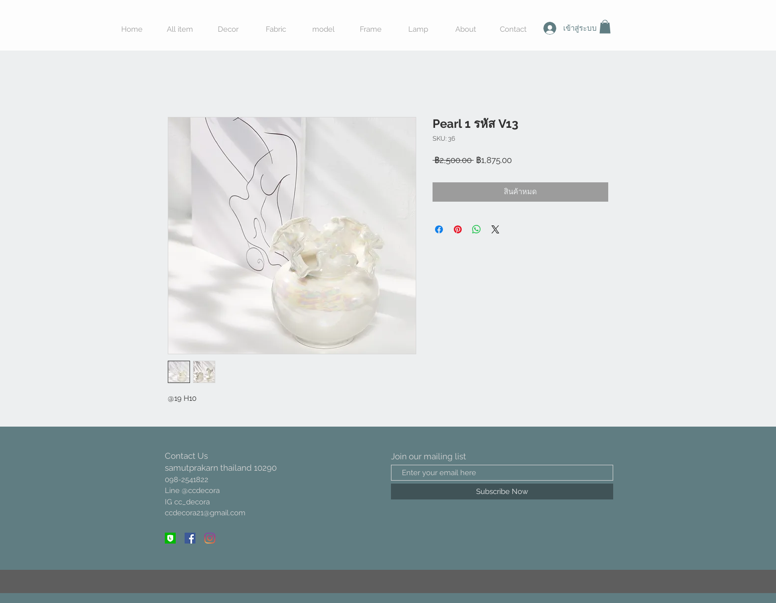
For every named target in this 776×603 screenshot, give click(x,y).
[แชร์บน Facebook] (439, 229)
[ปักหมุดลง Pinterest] (458, 229)
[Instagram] (209, 538)
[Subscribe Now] (502, 491)
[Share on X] (495, 229)
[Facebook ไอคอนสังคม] (190, 538)
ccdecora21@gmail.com (205, 512)
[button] (605, 26)
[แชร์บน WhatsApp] (477, 229)
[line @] (170, 538)
